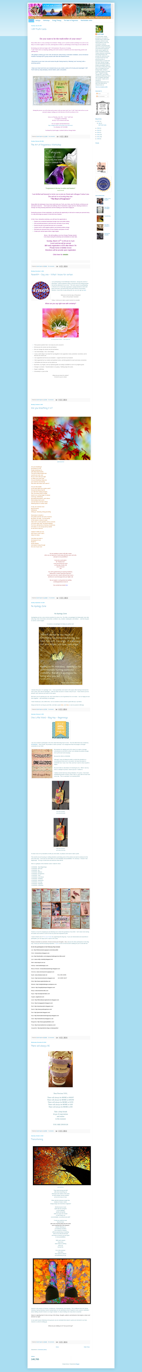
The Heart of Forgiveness (71, 21)
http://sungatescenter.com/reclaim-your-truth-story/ (60, 125)
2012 (98, 134)
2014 (98, 130)
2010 (98, 138)
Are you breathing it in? (42, 408)
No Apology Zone (38, 606)
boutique (38, 21)
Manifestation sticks (86, 21)
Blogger (77, 1364)
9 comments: (51, 399)
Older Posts (87, 1347)
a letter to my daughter (107, 199)
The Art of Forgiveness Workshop (46, 144)
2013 (98, 132)
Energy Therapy (56, 21)
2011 (98, 136)
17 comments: (52, 597)
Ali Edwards (34, 744)
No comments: (52, 136)
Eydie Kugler (100, 34)
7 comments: (51, 1131)
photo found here (60, 461)
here (85, 290)
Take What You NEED (106, 208)
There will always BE (40, 1045)
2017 (98, 121)
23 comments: (51, 1342)
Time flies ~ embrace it (107, 225)
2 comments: (51, 709)
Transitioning (37, 1139)
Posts (98, 93)
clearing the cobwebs (107, 234)
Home (31, 21)
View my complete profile (101, 87)
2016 (98, 128)
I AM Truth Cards (38, 29)
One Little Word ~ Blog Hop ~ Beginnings (49, 717)
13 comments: (51, 1037)
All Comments (100, 96)
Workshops (46, 21)
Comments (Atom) (42, 1349)
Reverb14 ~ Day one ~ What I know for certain (52, 274)
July (99, 123)
